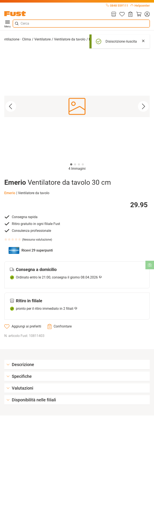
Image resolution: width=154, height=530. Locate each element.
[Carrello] (138, 14)
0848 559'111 (117, 5)
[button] (77, 106)
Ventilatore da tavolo (69, 39)
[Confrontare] (60, 326)
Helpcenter (140, 5)
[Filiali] (113, 14)
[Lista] (122, 14)
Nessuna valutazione (37, 239)
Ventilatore (42, 39)
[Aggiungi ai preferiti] (22, 326)
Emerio (9, 193)
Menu (7, 23)
